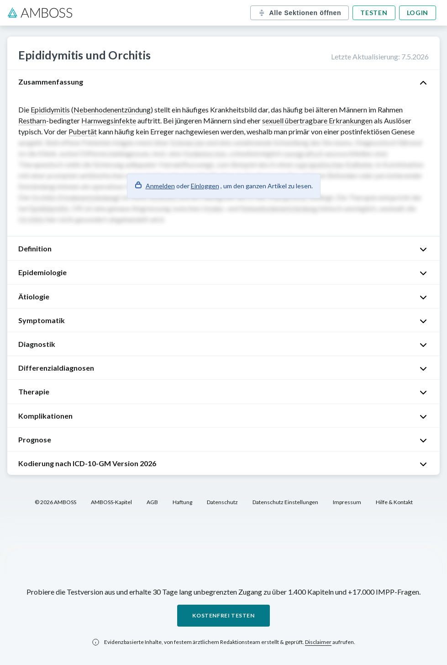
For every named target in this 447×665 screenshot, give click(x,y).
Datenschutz (222, 502)
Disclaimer (318, 641)
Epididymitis (50, 109)
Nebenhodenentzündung (112, 109)
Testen (373, 12)
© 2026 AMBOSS (55, 502)
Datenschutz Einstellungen (285, 502)
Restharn (32, 120)
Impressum (347, 502)
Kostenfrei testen (223, 615)
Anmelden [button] (160, 186)
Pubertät (82, 131)
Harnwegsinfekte (108, 120)
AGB (152, 502)
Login (418, 12)
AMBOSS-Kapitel (111, 502)
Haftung (182, 502)
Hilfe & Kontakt (394, 502)
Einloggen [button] (205, 186)
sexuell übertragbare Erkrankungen (317, 120)
